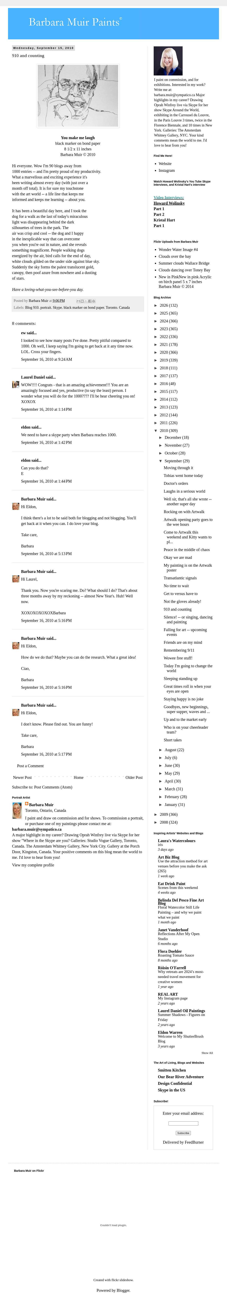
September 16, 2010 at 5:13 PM (46, 553)
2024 (164, 321)
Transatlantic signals (180, 578)
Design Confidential (175, 1083)
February (172, 797)
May (169, 773)
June (169, 765)
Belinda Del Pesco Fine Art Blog (181, 902)
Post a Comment (30, 766)
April (169, 781)
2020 (164, 352)
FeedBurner (194, 1142)
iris (160, 845)
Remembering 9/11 (179, 650)
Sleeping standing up (180, 678)
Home (79, 777)
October (172, 453)
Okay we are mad (178, 557)
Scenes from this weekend (178, 887)
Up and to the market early (185, 719)
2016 (164, 383)
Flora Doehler (170, 951)
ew (23, 333)
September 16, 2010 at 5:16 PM (46, 620)
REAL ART (168, 994)
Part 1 (159, 209)
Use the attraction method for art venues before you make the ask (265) (183, 866)
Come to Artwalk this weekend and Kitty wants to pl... (188, 537)
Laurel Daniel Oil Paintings (181, 1011)
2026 (164, 305)
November (174, 445)
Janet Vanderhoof (173, 930)
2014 (164, 399)
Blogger (123, 1290)
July (168, 757)
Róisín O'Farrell (172, 968)
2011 (164, 423)
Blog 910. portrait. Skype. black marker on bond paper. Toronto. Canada (77, 308)
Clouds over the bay (175, 256)
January (171, 804)
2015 (164, 391)
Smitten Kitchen (172, 1070)
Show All (207, 1052)
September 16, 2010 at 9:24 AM (46, 359)
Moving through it (178, 468)
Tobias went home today (183, 475)
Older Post (134, 777)
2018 (164, 368)
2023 (164, 329)
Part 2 (159, 214)
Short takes (173, 740)
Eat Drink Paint (171, 883)
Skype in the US (171, 1090)
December (173, 437)
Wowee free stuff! (178, 658)
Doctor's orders (176, 483)
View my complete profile (33, 865)
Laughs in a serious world (184, 491)
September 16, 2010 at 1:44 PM (46, 481)
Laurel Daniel (33, 377)
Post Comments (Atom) (53, 787)
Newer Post (22, 777)
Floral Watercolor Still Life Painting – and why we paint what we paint (179, 912)
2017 (164, 376)
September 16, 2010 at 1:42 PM (46, 442)
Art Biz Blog (168, 857)
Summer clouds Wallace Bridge (184, 263)
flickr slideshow (122, 1280)
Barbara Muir (33, 499)
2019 (164, 360)
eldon (26, 427)
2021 (164, 344)
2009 (164, 814)
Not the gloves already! (182, 601)
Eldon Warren (170, 1032)
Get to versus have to (181, 593)
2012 (164, 415)
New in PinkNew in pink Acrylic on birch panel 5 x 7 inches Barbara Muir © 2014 (185, 282)
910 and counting (178, 609)
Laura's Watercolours (176, 840)
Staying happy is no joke (183, 699)
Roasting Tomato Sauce (176, 955)
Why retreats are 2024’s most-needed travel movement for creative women (181, 977)
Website (165, 163)
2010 (164, 430)
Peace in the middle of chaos (187, 549)
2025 (164, 313)
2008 (164, 822)
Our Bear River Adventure (181, 1077)
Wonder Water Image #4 (178, 249)
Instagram (167, 170)
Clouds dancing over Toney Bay (184, 270)
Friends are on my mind (183, 642)
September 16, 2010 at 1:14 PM (46, 409)
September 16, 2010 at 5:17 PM (46, 754)
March (170, 789)
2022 (164, 336)
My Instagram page (173, 998)
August (171, 750)
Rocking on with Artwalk (184, 511)
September (174, 461)
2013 (164, 407)
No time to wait (176, 586)
